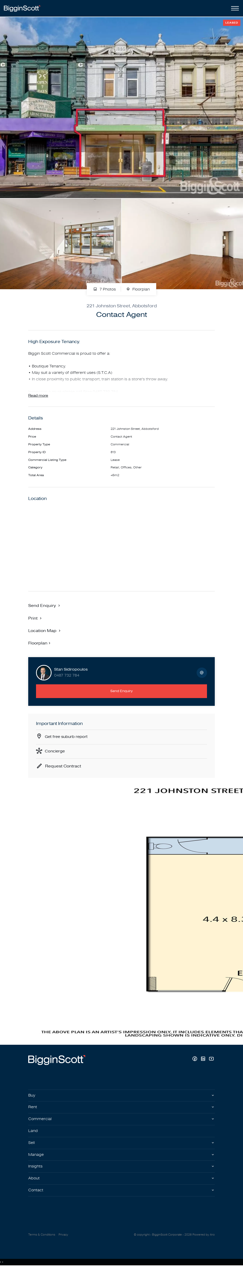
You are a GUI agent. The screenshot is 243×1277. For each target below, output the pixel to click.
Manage (36, 1161)
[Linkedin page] (203, 1063)
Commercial (40, 1124)
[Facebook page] (195, 1063)
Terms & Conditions (41, 1242)
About (34, 1185)
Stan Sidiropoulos (71, 672)
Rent (33, 1111)
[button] (35, 621)
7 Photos (104, 289)
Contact (36, 1197)
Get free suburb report (67, 740)
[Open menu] (234, 8)
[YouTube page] (211, 1063)
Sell (31, 1148)
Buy (32, 1099)
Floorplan (138, 289)
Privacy (63, 1242)
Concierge (55, 755)
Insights (36, 1173)
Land (33, 1136)
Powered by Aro (203, 1242)
